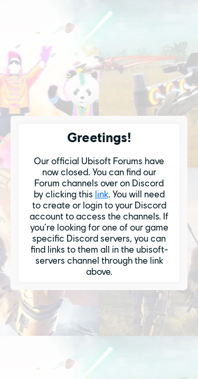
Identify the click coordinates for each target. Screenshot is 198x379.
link (101, 194)
